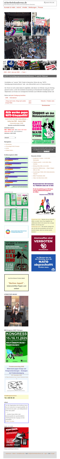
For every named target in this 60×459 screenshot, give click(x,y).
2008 (6, 97)
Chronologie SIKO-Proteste (12, 146)
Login (45, 453)
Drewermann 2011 (36, 219)
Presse (40, 7)
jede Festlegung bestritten (18, 95)
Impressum (8, 453)
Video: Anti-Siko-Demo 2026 (40, 178)
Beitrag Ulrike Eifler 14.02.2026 (41, 166)
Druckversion (46, 105)
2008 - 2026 (7, 72)
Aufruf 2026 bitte (16, 119)
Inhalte (24, 7)
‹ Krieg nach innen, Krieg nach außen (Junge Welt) (15, 101)
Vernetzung (8, 144)
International (13, 97)
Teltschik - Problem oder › (48, 101)
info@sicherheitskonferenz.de (35, 453)
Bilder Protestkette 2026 (39, 175)
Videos (14, 453)
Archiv (7, 148)
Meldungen (33, 7)
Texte (23, 72)
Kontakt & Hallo (9, 7)
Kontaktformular (21, 453)
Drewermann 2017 (36, 226)
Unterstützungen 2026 (16, 123)
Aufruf (19, 7)
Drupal (52, 453)
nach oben (30, 101)
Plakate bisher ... (10, 150)
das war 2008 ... (16, 72)
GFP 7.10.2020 (10, 421)
